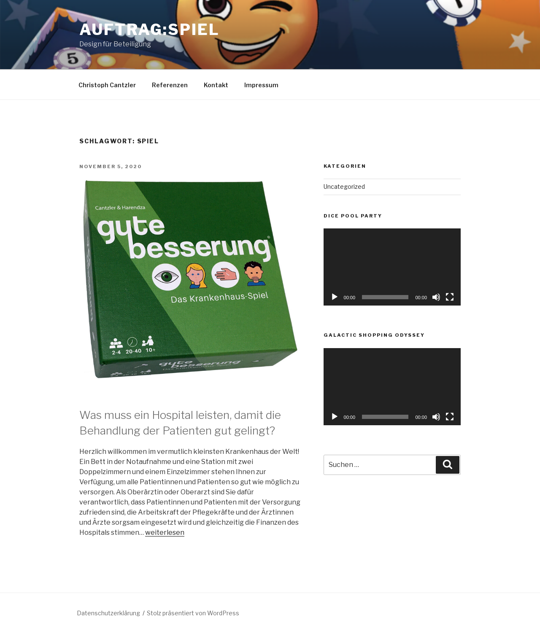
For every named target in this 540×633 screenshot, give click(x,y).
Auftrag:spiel (149, 29)
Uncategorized (344, 186)
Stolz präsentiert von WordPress (193, 613)
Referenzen (170, 85)
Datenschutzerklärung (108, 613)
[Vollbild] (450, 297)
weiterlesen (164, 532)
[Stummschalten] (436, 297)
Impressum (261, 85)
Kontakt (216, 85)
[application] (392, 267)
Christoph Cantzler (107, 85)
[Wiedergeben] (334, 297)
